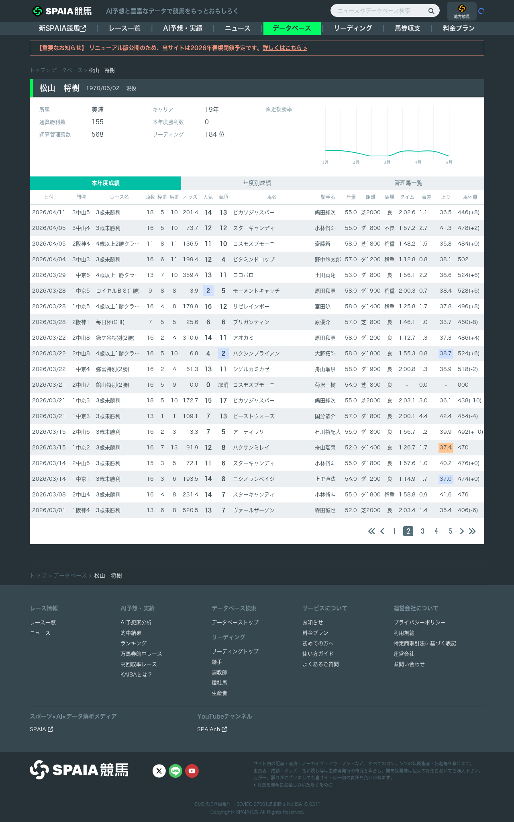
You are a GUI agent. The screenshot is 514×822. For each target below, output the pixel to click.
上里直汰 (325, 479)
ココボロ (243, 275)
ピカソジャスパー (254, 212)
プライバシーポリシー (420, 622)
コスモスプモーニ (254, 243)
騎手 (217, 661)
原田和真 (325, 290)
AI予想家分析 (136, 622)
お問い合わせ (409, 664)
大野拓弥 (325, 353)
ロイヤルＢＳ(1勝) (118, 290)
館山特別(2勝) (113, 384)
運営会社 (404, 653)
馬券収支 (407, 28)
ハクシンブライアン (256, 353)
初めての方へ (318, 643)
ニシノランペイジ (254, 479)
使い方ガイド (318, 653)
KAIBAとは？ (136, 674)
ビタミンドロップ (254, 259)
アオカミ (243, 337)
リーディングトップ (235, 651)
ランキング (133, 643)
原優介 (322, 322)
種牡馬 (219, 682)
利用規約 (404, 632)
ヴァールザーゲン (254, 510)
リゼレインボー (251, 306)
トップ (37, 70)
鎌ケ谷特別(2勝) (115, 337)
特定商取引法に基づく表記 (425, 643)
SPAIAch (212, 729)
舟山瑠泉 (325, 369)
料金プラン (315, 632)
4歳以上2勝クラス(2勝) (124, 243)
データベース (292, 28)
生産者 (219, 693)
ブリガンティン (251, 322)
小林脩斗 (325, 228)
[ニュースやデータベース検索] (385, 10)
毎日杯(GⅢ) (110, 322)
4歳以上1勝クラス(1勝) (124, 275)
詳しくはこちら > (285, 48)
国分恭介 (325, 416)
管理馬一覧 (408, 183)
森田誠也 (325, 510)
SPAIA (41, 729)
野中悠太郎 (328, 259)
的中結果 (130, 632)
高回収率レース (138, 664)
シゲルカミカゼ (251, 369)
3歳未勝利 (108, 212)
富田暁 (322, 306)
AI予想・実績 (182, 28)
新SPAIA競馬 (62, 28)
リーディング (353, 28)
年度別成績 (257, 183)
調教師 (219, 672)
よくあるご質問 (320, 664)
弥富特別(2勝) (113, 369)
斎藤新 (322, 243)
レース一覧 (124, 28)
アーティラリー (251, 432)
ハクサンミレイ (251, 447)
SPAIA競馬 (247, 812)
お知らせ (312, 622)
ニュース (238, 28)
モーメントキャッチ (256, 290)
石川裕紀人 (328, 432)
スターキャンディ (254, 228)
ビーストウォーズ (254, 416)
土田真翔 (325, 275)
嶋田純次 (325, 212)
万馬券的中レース (141, 653)
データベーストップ (235, 622)
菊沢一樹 (325, 384)
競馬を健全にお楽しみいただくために (292, 785)
